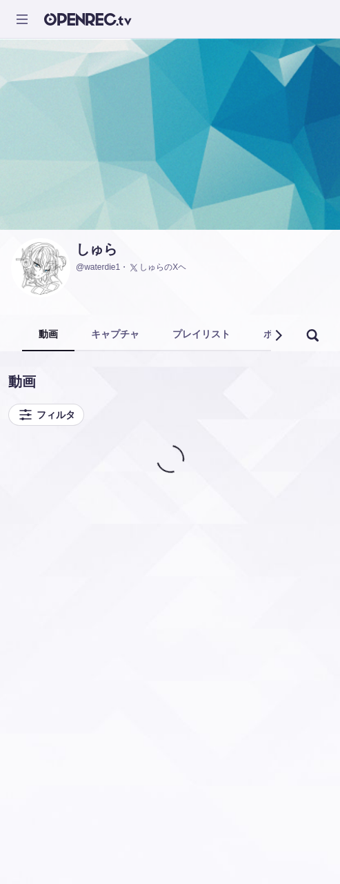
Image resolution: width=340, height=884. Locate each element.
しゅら (96, 249)
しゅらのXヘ (157, 267)
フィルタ (46, 414)
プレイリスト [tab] (201, 334)
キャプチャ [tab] (115, 334)
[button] (278, 335)
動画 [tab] (48, 334)
